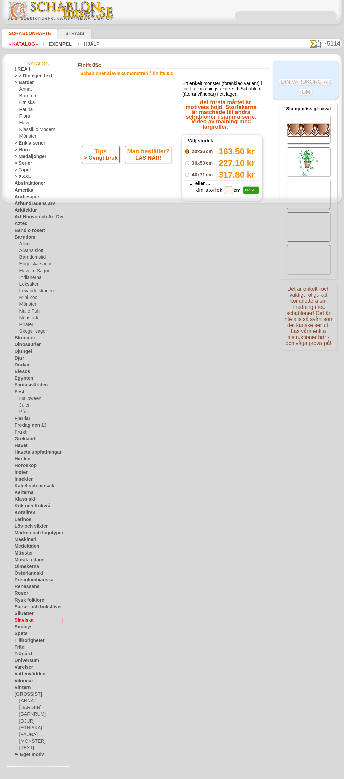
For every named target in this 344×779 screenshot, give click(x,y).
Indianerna (29, 278)
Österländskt (27, 573)
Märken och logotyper (35, 533)
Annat (25, 89)
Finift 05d (222, 279)
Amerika (22, 190)
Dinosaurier (26, 345)
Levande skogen (34, 291)
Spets (20, 634)
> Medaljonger (28, 157)
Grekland (23, 439)
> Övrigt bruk (101, 159)
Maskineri (24, 540)
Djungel (22, 351)
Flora (24, 116)
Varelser (22, 667)
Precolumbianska (30, 580)
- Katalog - (23, 44)
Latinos (22, 520)
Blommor (23, 338)
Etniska (26, 103)
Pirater (25, 325)
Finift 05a (222, 264)
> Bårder (22, 83)
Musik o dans (27, 560)
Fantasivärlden (29, 385)
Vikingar (22, 681)
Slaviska (22, 620)
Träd (19, 647)
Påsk (23, 412)
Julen (24, 405)
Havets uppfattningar (35, 452)
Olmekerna (25, 567)
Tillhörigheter (27, 641)
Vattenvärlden (28, 674)
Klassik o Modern (35, 130)
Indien (20, 472)
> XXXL (21, 177)
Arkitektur (24, 210)
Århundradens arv (31, 204)
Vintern (22, 688)
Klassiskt (23, 499)
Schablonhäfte (26, 33)
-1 (147, 302)
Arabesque (25, 197)
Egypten (22, 378)
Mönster (27, 136)
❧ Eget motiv (27, 755)
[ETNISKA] (29, 728)
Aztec (20, 224)
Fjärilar (21, 419)
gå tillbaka (172, 302)
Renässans (25, 587)
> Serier (21, 163)
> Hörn (21, 150)
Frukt (20, 432)
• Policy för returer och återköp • (173, 466)
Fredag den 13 (27, 425)
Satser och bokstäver (34, 607)
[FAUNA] (27, 735)
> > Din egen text (29, 76)
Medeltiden (25, 546)
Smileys (22, 627)
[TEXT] (25, 748)
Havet (25, 123)
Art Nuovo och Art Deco (37, 217)
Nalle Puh (28, 311)
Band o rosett (27, 231)
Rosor (20, 593)
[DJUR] (26, 721)
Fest (19, 392)
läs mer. (214, 774)
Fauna (25, 110)
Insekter (22, 479)
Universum (25, 661)
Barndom (23, 237)
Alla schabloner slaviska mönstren (171, 317)
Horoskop (24, 466)
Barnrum (27, 96)
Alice (23, 244)
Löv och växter (28, 526)
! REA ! (21, 69)
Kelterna (23, 493)
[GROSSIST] (26, 694)
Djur (19, 358)
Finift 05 (222, 286)
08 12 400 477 (185, 388)
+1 (196, 302)
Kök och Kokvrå (29, 506)
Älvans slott (30, 251)
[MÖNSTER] (30, 741)
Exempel (60, 44)
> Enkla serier (27, 143)
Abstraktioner (28, 183)
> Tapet (21, 170)
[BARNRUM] (31, 714)
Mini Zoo (27, 298)
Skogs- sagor (31, 331)
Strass (64, 33)
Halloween (29, 399)
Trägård (22, 654)
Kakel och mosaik (31, 486)
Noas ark (27, 318)
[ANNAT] (27, 701)
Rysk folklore (26, 600)
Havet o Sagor (32, 271)
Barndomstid (31, 257)
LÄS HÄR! (147, 159)
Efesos (21, 372)
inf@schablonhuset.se (188, 400)
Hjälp (90, 44)
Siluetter (23, 614)
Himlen (21, 459)
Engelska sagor (33, 264)
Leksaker (27, 284)
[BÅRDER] (29, 708)
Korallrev (23, 513)
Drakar (21, 365)
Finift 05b (222, 271)
